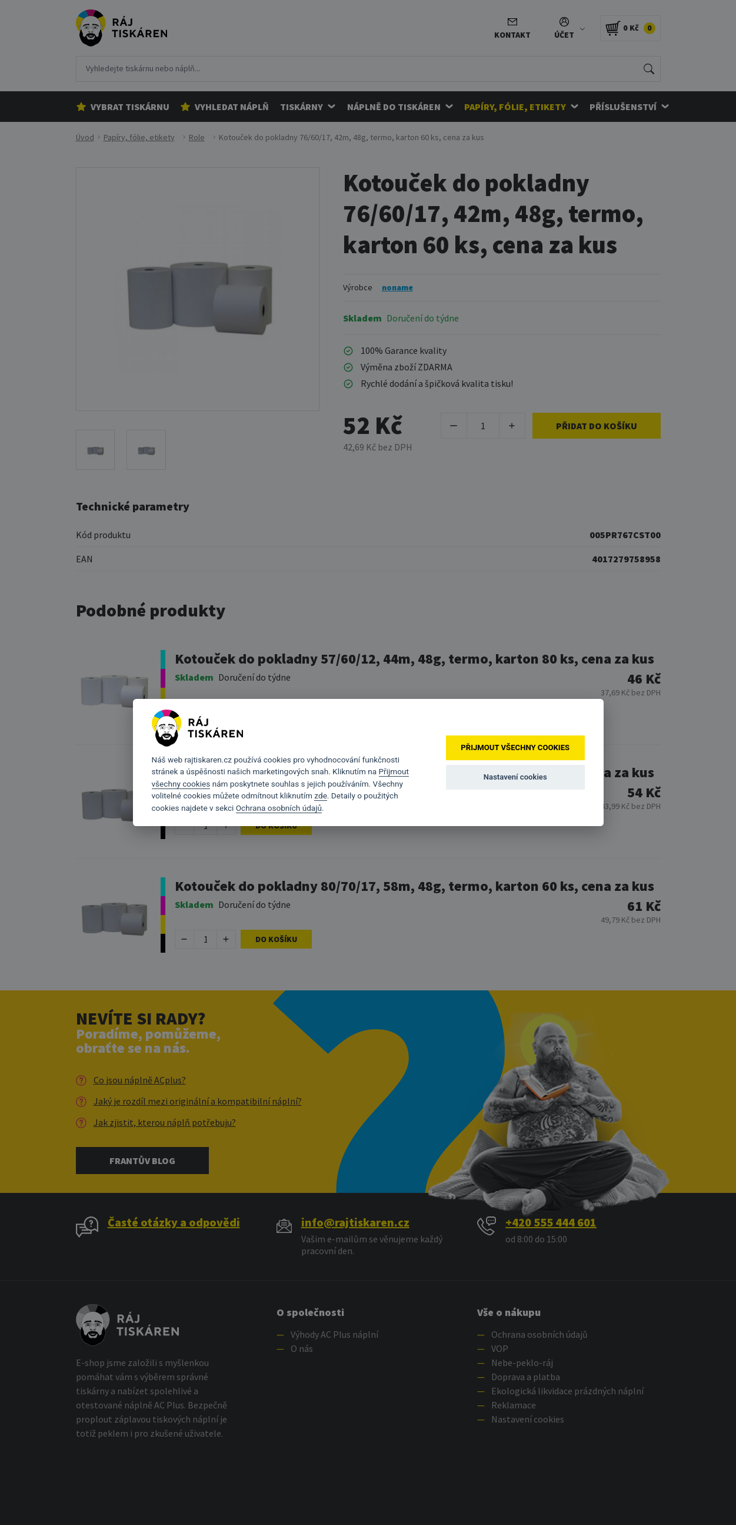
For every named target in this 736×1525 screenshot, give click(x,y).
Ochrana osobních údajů (279, 808)
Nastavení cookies (515, 777)
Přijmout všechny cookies (515, 747)
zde (320, 795)
